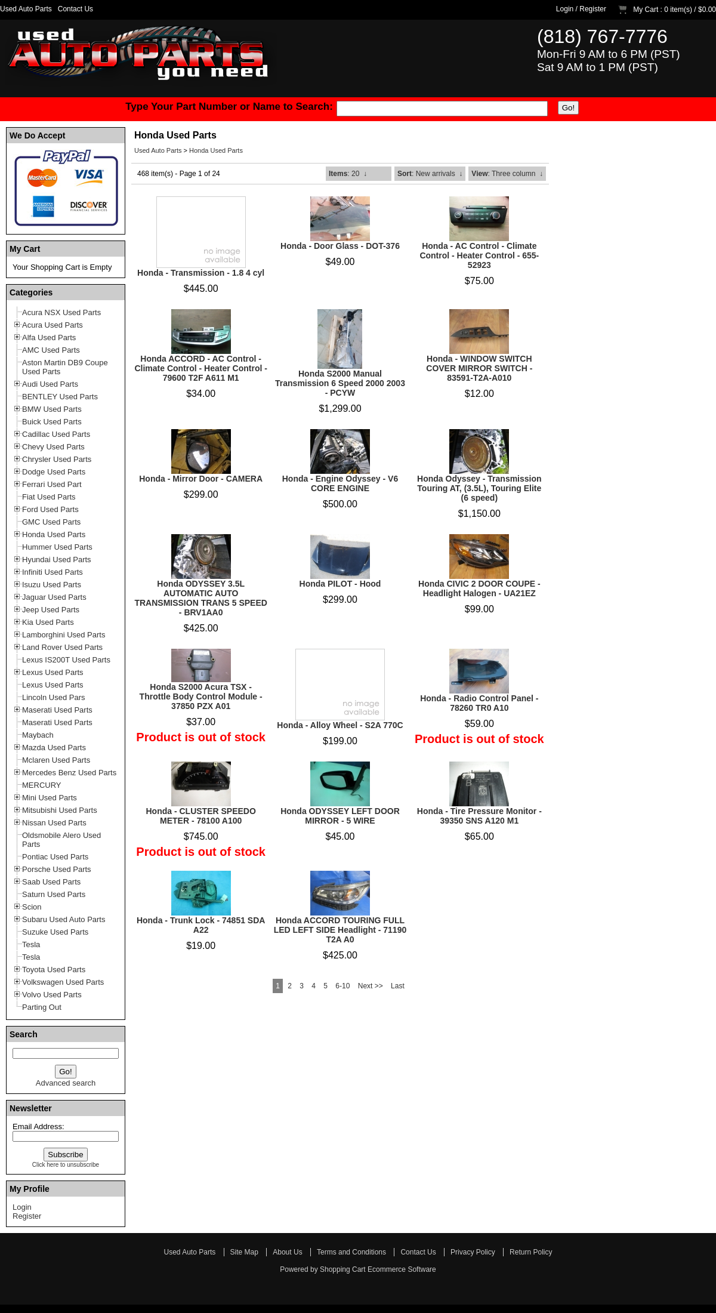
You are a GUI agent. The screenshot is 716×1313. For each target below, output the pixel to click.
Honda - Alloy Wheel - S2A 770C (340, 725)
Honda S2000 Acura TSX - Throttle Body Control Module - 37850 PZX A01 (201, 696)
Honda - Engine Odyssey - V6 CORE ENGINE (340, 483)
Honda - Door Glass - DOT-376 (340, 246)
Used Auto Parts (26, 9)
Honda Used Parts (216, 150)
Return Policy (531, 1252)
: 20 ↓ (348, 173)
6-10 (342, 986)
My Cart (645, 9)
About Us (287, 1252)
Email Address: (38, 1126)
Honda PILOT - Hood (340, 583)
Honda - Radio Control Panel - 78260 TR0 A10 (479, 703)
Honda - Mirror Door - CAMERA (201, 478)
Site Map (244, 1252)
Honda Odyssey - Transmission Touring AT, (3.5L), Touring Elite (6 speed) (479, 488)
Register (592, 9)
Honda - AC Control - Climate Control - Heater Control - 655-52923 (479, 255)
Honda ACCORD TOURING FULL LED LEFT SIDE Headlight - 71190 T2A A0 (340, 930)
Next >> (370, 986)
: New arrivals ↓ (429, 173)
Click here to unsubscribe (65, 1164)
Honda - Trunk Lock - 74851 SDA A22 (201, 925)
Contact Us (75, 9)
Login (564, 9)
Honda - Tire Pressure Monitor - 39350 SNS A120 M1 (479, 815)
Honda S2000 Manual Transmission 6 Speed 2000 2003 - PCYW (340, 383)
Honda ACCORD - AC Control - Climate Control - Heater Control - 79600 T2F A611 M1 (200, 368)
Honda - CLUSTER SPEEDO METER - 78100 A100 (200, 815)
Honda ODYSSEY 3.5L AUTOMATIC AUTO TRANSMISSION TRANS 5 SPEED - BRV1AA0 (200, 598)
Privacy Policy (472, 1252)
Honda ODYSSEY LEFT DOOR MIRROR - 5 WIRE (340, 815)
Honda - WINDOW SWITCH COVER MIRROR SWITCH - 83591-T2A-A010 (479, 368)
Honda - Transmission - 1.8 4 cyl (200, 273)
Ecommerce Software (402, 1269)
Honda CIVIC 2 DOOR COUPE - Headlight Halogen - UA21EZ (479, 588)
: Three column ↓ (507, 173)
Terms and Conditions (351, 1252)
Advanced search (65, 1082)
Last (398, 986)
